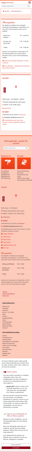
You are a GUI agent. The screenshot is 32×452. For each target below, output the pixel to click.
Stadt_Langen (7, 236)
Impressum (22, 114)
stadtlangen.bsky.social (9, 245)
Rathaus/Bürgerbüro (16, 11)
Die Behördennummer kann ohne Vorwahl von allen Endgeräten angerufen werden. (13, 122)
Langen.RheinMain (8, 234)
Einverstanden (16, 447)
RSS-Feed (5, 248)
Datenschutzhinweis (16, 444)
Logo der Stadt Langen (9, 2)
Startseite (7, 11)
